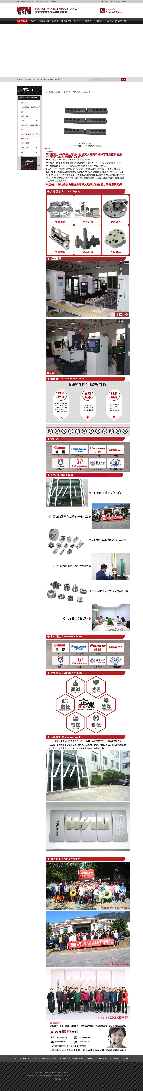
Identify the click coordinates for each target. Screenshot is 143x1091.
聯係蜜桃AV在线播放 (121, 1058)
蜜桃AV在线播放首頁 (21, 1058)
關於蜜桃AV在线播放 (76, 1058)
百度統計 (58, 1079)
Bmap (52, 1072)
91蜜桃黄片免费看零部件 (54, 79)
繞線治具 (24, 116)
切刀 (23, 157)
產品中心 (55, 21)
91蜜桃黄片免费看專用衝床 (30, 166)
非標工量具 (43, 79)
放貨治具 (86, 92)
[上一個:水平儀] (74, 146)
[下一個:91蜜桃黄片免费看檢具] (91, 146)
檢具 (23, 121)
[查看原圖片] (83, 143)
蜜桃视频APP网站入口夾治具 (30, 109)
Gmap (58, 1072)
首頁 (59, 92)
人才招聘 (123, 1)
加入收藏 (105, 1)
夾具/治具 (24, 103)
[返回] (90, 143)
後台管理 (65, 1072)
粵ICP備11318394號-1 (42, 1072)
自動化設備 (25, 161)
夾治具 (33, 21)
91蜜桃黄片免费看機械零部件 (30, 127)
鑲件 (23, 152)
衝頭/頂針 (24, 148)
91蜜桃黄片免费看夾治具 (32, 79)
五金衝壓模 (25, 143)
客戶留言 (114, 1)
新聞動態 (88, 21)
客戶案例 (77, 21)
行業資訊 (99, 21)
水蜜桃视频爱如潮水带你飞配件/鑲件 (30, 136)
